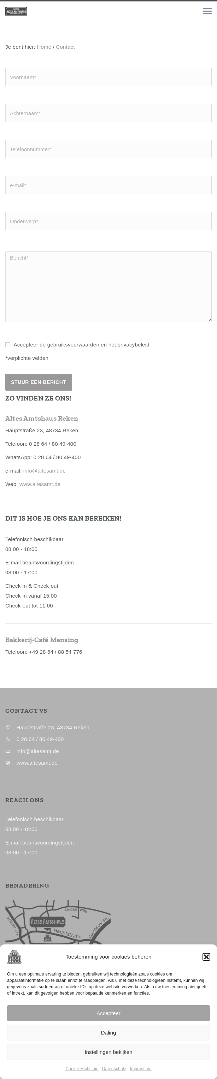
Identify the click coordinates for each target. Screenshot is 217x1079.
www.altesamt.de (39, 484)
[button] (206, 962)
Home (44, 47)
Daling (108, 1038)
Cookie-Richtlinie (81, 1074)
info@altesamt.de (44, 471)
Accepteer (108, 1018)
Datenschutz (114, 1074)
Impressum (141, 1074)
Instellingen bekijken (108, 1057)
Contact (65, 47)
